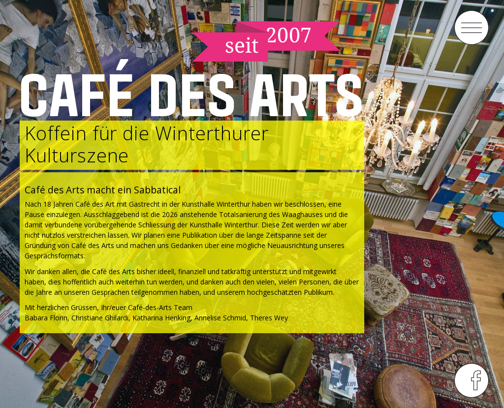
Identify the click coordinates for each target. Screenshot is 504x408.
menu (471, 27)
